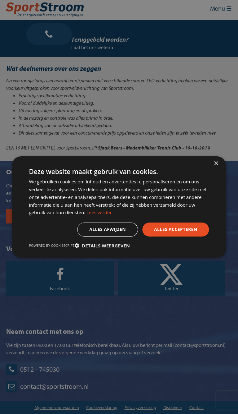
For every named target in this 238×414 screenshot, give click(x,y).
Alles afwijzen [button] (107, 229)
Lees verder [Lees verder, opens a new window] (99, 212)
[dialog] (119, 207)
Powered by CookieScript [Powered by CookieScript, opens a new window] (51, 245)
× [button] (216, 163)
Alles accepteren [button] (175, 229)
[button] (102, 245)
